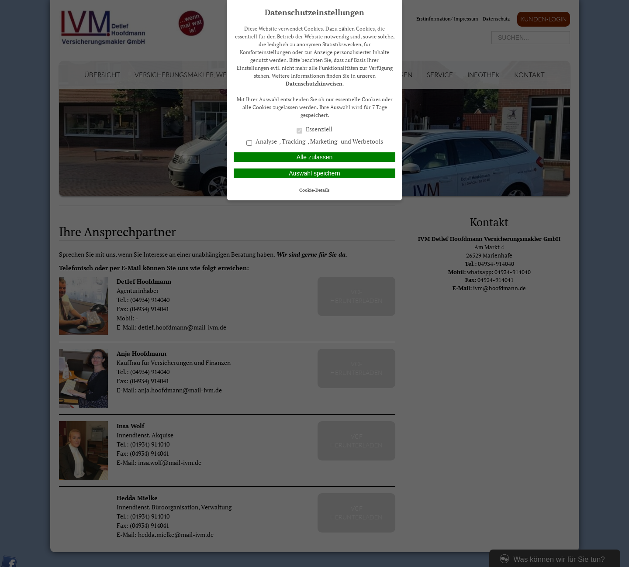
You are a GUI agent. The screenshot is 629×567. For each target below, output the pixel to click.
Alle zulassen (315, 157)
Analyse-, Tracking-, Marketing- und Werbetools (314, 142)
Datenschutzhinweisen (314, 83)
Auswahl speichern (314, 173)
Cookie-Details (314, 190)
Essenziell (314, 130)
